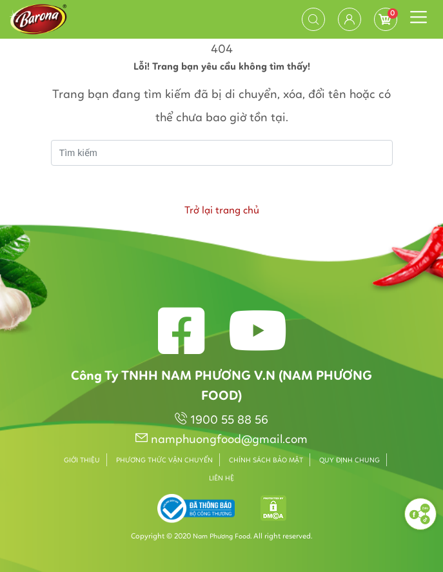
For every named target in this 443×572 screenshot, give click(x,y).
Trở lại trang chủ (221, 211)
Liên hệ (221, 478)
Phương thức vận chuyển (164, 460)
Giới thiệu (82, 460)
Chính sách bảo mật (266, 460)
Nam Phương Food (221, 536)
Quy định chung (349, 460)
